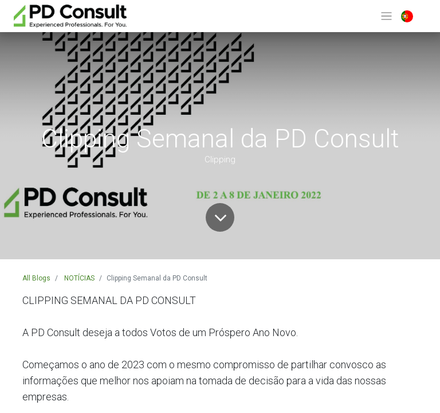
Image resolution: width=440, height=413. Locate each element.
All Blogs (36, 278)
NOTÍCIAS (79, 278)
